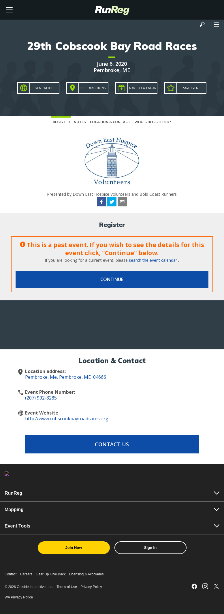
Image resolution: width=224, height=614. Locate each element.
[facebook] (101, 202)
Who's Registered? (152, 122)
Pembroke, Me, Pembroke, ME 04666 (65, 377)
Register (61, 122)
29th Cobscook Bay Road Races (112, 46)
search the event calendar (153, 260)
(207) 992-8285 (41, 398)
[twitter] (111, 202)
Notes (80, 122)
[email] (122, 202)
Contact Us (112, 444)
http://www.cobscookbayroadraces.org (66, 418)
